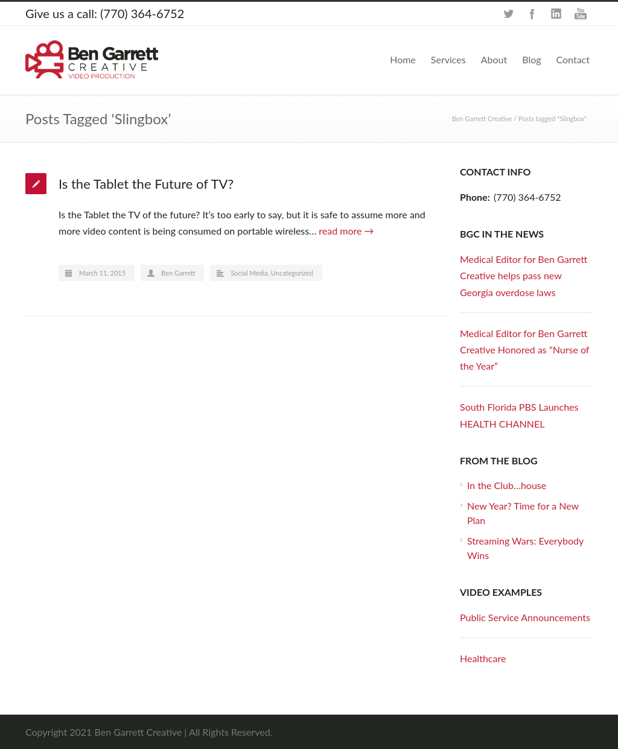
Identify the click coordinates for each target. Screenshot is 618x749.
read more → (346, 230)
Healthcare (483, 658)
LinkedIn (556, 14)
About (494, 59)
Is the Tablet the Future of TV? (146, 183)
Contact (573, 59)
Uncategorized (292, 273)
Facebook (532, 14)
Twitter (508, 14)
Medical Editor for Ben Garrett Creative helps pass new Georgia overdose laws (523, 275)
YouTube (581, 14)
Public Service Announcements (525, 617)
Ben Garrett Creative (482, 118)
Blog (531, 59)
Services (448, 59)
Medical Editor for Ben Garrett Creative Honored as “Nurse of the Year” (524, 349)
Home (403, 59)
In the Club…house (506, 485)
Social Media (249, 273)
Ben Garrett (178, 273)
